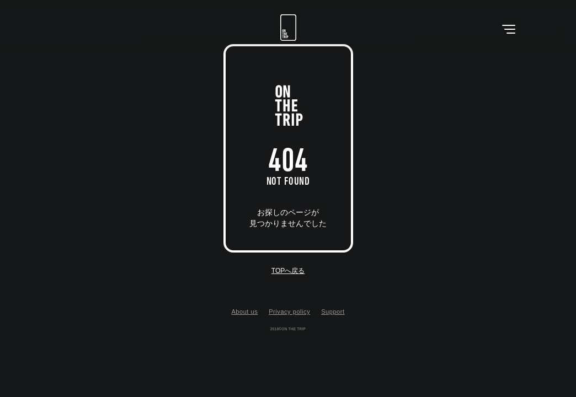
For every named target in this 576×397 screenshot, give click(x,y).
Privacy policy (289, 311)
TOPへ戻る (288, 271)
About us (244, 311)
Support (332, 311)
